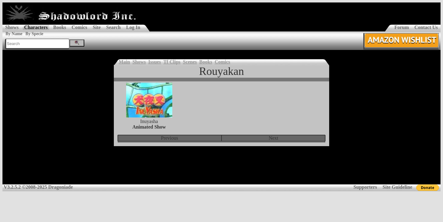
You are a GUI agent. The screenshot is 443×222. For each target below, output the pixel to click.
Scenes (190, 61)
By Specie (34, 33)
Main (124, 61)
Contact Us (426, 27)
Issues (154, 61)
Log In (133, 27)
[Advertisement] (221, 169)
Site (97, 27)
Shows (12, 27)
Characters (36, 27)
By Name (14, 33)
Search (113, 27)
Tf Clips (172, 61)
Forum (401, 27)
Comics (79, 27)
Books (59, 27)
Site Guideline (397, 187)
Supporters (365, 187)
